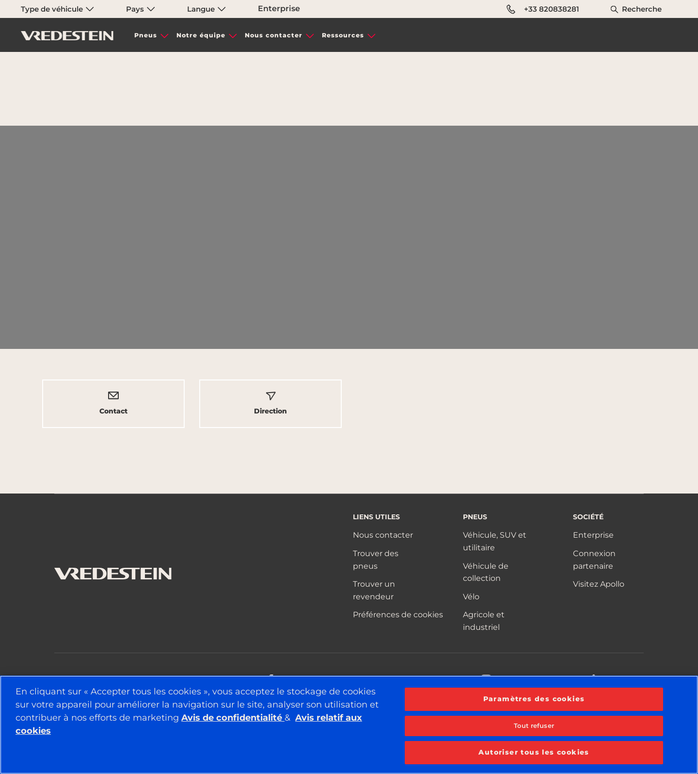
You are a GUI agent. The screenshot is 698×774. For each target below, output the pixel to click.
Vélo (471, 596)
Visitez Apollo (598, 584)
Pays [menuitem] (140, 9)
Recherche (642, 9)
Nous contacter (273, 35)
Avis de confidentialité (233, 717)
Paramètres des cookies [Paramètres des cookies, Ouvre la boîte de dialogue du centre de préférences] (534, 698)
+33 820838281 (543, 9)
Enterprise (279, 8)
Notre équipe (200, 35)
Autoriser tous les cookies (533, 752)
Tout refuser (534, 725)
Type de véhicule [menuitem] (57, 9)
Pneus (145, 35)
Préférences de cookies (398, 614)
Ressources (343, 35)
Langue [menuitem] (206, 9)
